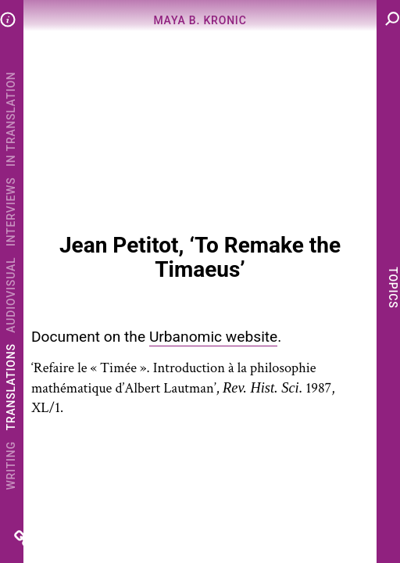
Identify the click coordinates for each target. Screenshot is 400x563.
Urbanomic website (213, 337)
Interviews (11, 211)
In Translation (11, 118)
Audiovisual (11, 295)
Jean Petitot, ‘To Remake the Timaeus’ (200, 257)
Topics (392, 287)
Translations (11, 386)
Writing (11, 465)
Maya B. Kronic (199, 20)
